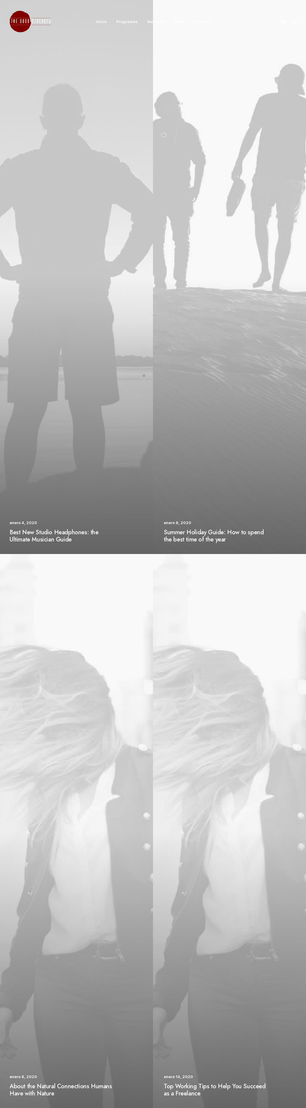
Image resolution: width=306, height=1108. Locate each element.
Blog (179, 21)
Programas (127, 21)
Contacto (201, 21)
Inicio (101, 21)
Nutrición (156, 21)
